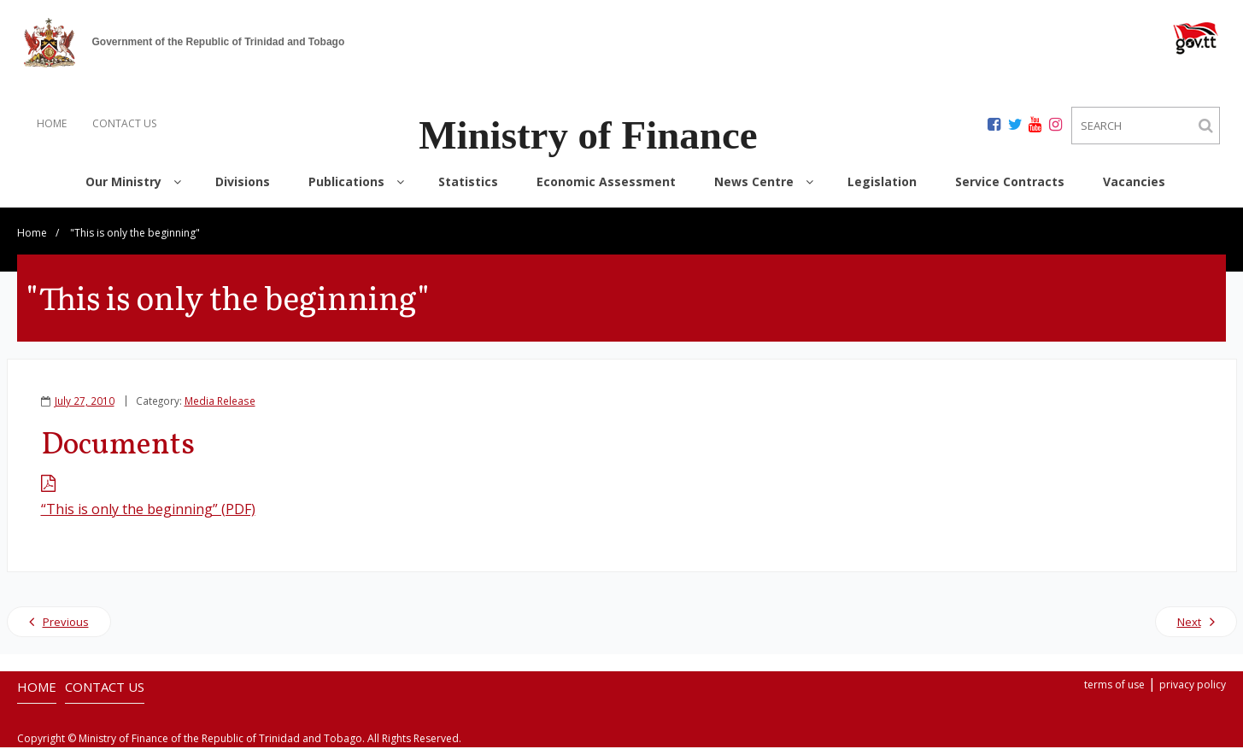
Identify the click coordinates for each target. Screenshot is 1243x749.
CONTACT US (124, 123)
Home (32, 234)
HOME (52, 123)
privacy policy (1192, 686)
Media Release (220, 402)
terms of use (1114, 686)
